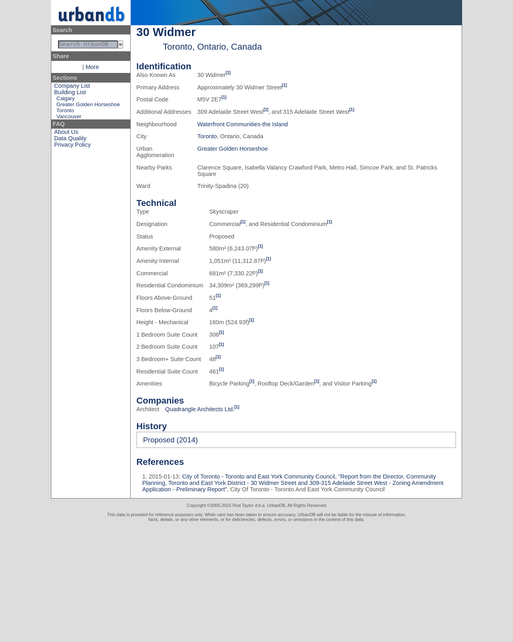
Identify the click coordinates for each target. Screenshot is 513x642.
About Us (66, 133)
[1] (228, 73)
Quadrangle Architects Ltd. (199, 409)
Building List (70, 94)
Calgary (66, 100)
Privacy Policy (72, 146)
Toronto (65, 112)
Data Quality (70, 140)
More (92, 68)
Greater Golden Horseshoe (88, 106)
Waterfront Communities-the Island (242, 124)
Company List (72, 87)
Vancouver (69, 118)
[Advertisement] (256, 582)
